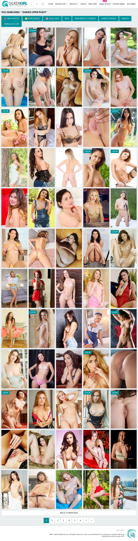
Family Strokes (108, 18)
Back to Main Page (69, 513)
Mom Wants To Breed (85, 18)
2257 (122, 530)
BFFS (67, 18)
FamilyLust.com (11, 24)
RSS (118, 530)
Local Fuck (52, 18)
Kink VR (125, 18)
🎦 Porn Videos (32, 18)
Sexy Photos (11, 18)
